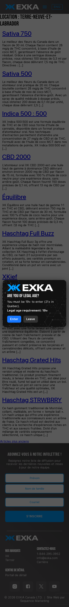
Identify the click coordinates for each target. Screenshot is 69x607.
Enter (14, 319)
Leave (30, 319)
